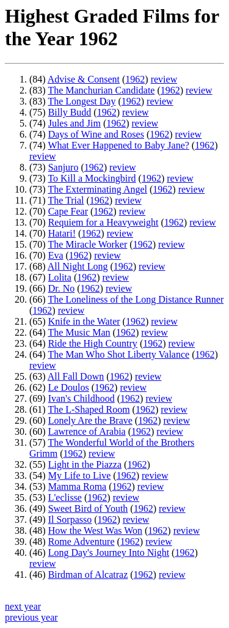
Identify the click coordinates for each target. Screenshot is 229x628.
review (164, 79)
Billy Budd (70, 112)
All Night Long (78, 266)
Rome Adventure (81, 541)
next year (23, 606)
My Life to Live (79, 475)
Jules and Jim (74, 123)
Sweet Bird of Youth (88, 508)
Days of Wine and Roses (96, 134)
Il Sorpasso (70, 519)
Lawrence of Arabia (87, 431)
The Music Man (79, 332)
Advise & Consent (84, 79)
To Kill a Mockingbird (92, 178)
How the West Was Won (95, 530)
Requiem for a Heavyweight (103, 222)
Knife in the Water (84, 321)
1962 (135, 79)
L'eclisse (65, 497)
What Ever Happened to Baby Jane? (118, 145)
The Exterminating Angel (97, 189)
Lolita (59, 277)
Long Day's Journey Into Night (108, 552)
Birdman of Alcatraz (88, 574)
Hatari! (62, 233)
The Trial (66, 200)
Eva (56, 255)
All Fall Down (76, 376)
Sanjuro (63, 167)
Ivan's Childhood (81, 398)
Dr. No (61, 288)
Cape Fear (68, 211)
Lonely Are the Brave (90, 420)
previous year (31, 617)
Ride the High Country (92, 343)
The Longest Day (81, 101)
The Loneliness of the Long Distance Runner (136, 299)
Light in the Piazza (85, 464)
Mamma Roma (77, 486)
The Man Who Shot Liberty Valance (118, 354)
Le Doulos (68, 387)
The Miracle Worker (87, 244)
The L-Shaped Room (88, 409)
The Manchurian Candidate (101, 90)
